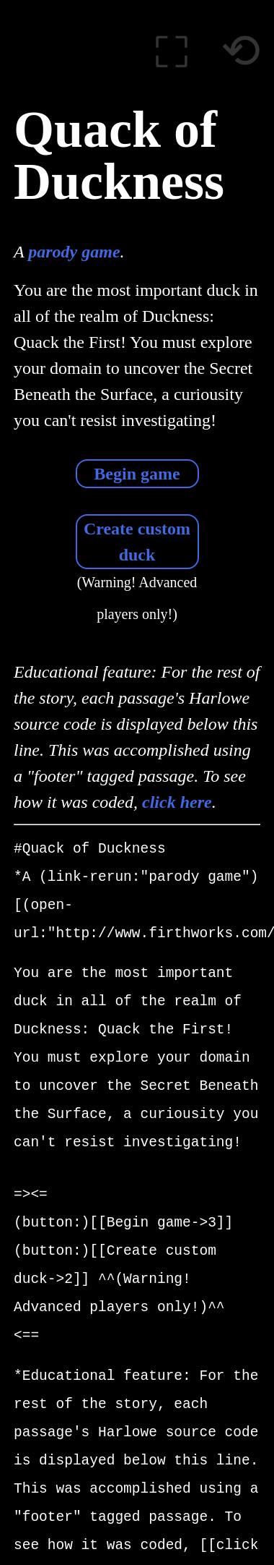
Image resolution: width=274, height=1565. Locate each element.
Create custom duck (137, 541)
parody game (74, 251)
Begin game (137, 473)
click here (177, 802)
